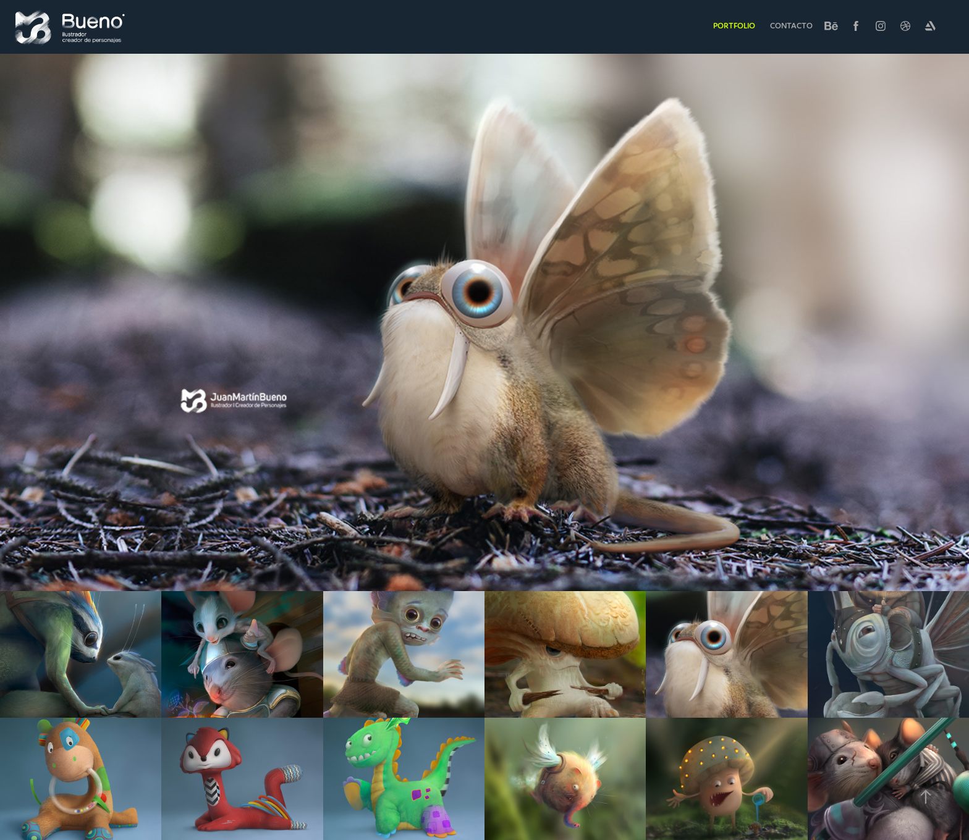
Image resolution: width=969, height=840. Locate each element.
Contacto (791, 25)
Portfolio (734, 25)
